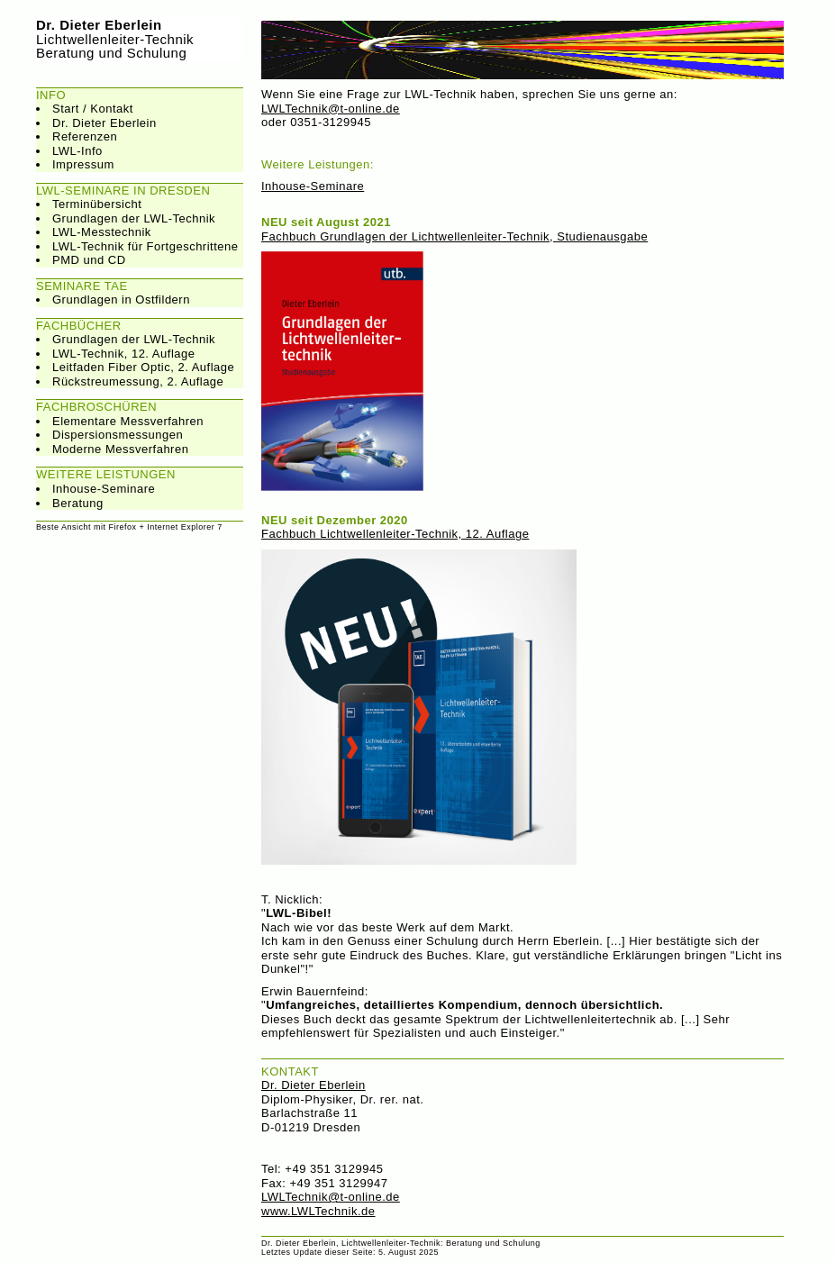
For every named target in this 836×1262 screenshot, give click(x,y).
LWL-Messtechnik (101, 232)
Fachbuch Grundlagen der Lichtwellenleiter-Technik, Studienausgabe (454, 236)
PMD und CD (89, 260)
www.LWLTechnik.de (318, 1211)
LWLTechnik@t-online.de (330, 108)
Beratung (78, 503)
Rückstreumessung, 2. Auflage (137, 381)
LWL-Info (77, 151)
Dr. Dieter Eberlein (104, 123)
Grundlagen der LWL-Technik (133, 218)
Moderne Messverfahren (120, 449)
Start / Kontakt (92, 108)
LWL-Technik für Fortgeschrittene (145, 246)
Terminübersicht (96, 204)
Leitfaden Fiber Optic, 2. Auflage (143, 367)
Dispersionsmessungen (117, 434)
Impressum (83, 164)
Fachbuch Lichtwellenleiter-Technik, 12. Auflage (395, 533)
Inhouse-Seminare (103, 488)
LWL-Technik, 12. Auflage (123, 353)
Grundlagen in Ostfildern (121, 299)
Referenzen (84, 136)
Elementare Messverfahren (128, 421)
